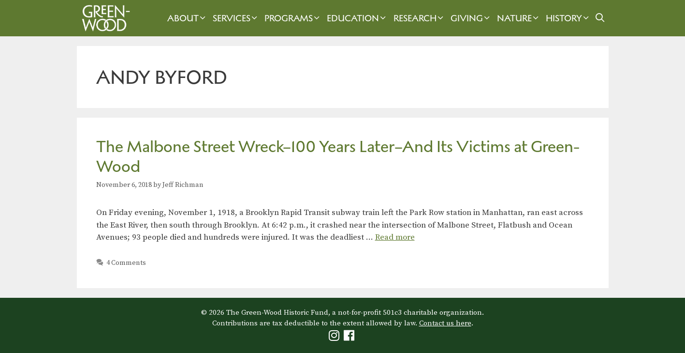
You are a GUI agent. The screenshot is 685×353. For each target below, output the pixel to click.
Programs (293, 18)
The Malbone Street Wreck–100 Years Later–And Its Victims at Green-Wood (338, 156)
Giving (471, 18)
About (187, 18)
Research (420, 18)
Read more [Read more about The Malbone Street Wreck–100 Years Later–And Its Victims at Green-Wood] (395, 237)
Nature (519, 18)
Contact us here (445, 323)
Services (236, 18)
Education (357, 18)
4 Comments (126, 263)
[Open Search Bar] (599, 18)
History (568, 18)
